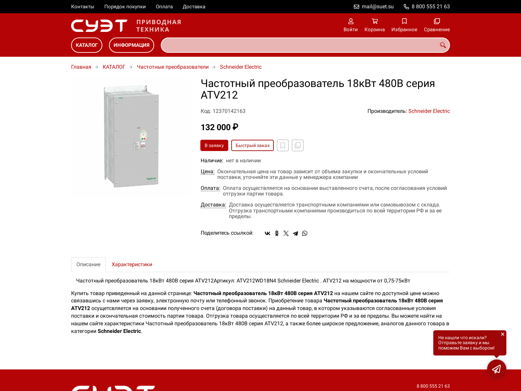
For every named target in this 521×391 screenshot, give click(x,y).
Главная (81, 67)
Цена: (208, 172)
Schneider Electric (240, 67)
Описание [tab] (88, 264)
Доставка (194, 7)
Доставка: (213, 205)
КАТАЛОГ (87, 45)
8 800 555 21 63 (431, 6)
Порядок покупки (125, 7)
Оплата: (210, 188)
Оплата (164, 7)
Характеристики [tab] (132, 264)
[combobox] (305, 45)
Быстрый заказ (252, 145)
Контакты (82, 7)
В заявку (214, 145)
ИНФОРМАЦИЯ (132, 45)
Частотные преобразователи (173, 67)
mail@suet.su (378, 6)
